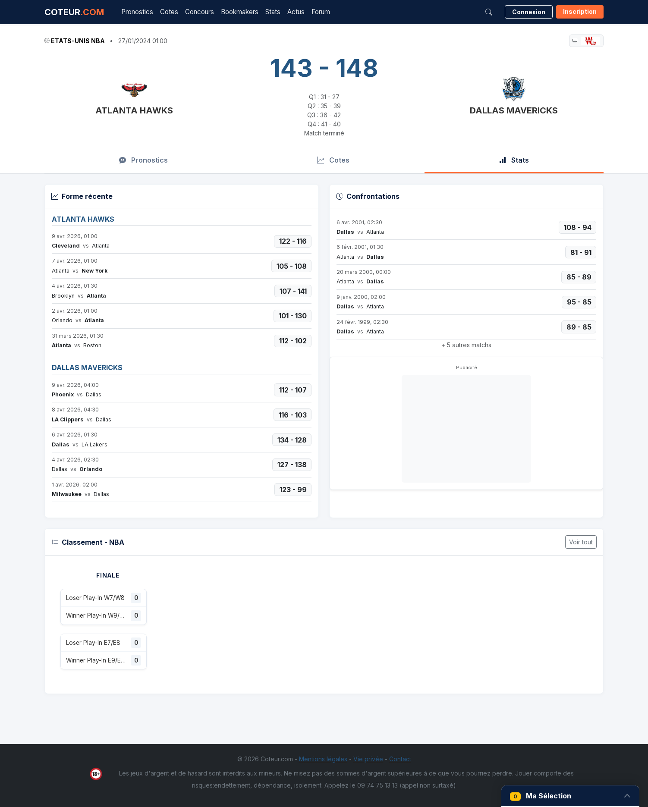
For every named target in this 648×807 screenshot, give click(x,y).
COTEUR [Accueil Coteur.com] (74, 12)
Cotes (169, 12)
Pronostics (137, 12)
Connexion (528, 12)
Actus (296, 12)
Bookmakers (239, 12)
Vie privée (368, 759)
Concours (199, 12)
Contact (400, 759)
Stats (272, 12)
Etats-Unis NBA (78, 40)
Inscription (580, 11)
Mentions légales (323, 759)
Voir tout (581, 542)
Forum (320, 12)
